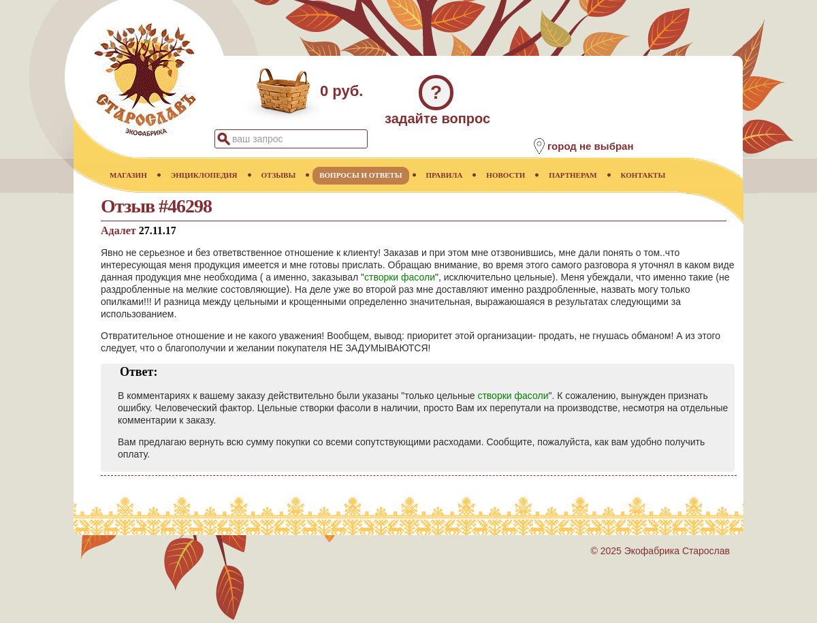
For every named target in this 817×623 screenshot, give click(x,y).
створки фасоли (399, 277)
